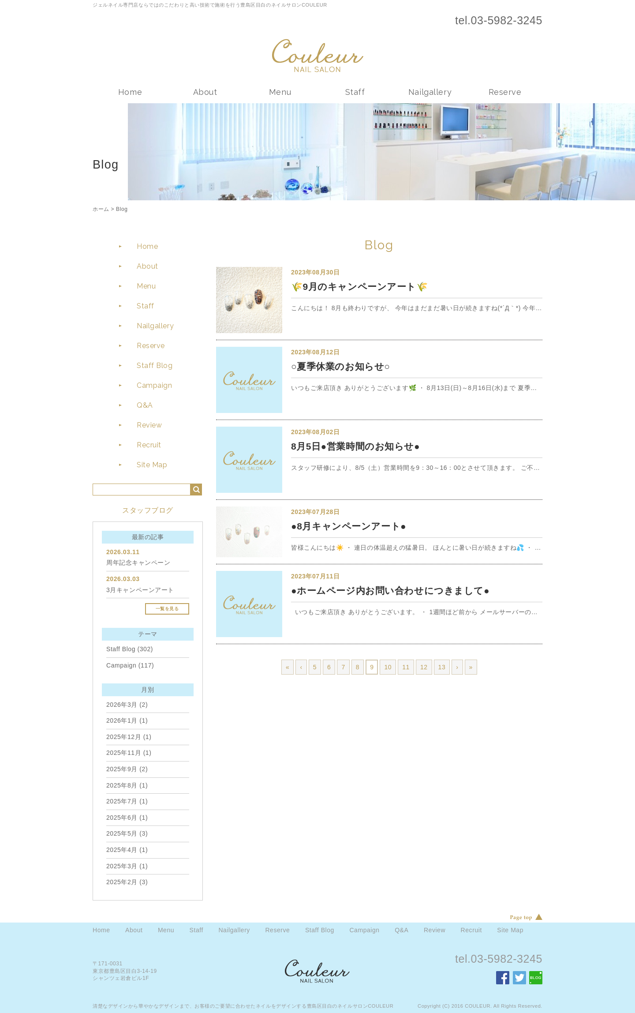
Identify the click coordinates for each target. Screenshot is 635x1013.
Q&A (145, 405)
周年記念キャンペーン (138, 562)
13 (442, 667)
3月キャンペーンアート (140, 589)
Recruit (149, 445)
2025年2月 (122, 881)
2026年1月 (122, 720)
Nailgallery (430, 92)
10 (388, 667)
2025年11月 (123, 752)
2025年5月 (122, 833)
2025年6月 (122, 817)
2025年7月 (122, 801)
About (205, 92)
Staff (355, 92)
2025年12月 (123, 736)
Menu (280, 92)
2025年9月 (122, 769)
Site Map (152, 465)
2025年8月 (122, 785)
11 (406, 667)
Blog (121, 209)
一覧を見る (167, 608)
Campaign (154, 385)
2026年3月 (122, 704)
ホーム (101, 209)
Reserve (505, 92)
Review (149, 425)
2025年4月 (122, 849)
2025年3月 (122, 866)
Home (130, 92)
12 (424, 667)
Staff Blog (155, 365)
